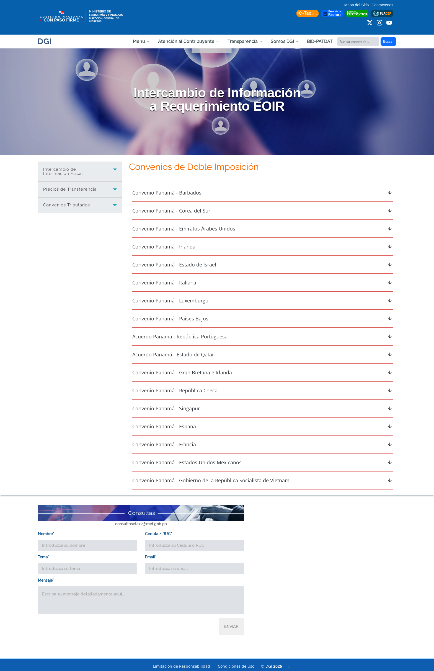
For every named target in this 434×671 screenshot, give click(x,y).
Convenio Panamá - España (262, 426)
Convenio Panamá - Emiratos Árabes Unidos (262, 228)
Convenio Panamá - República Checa (262, 390)
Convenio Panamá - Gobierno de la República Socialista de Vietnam (262, 480)
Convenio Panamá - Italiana (262, 282)
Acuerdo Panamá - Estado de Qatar (262, 354)
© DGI (275, 666)
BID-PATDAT (320, 41)
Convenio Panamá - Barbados (262, 192)
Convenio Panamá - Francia (262, 444)
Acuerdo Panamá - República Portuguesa (262, 336)
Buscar (388, 41)
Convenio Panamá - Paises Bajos (262, 318)
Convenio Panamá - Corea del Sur (262, 210)
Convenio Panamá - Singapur (262, 408)
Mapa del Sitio (356, 5)
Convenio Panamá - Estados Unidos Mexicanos (262, 462)
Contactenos (382, 5)
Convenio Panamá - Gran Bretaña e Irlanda (262, 372)
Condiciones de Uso (236, 666)
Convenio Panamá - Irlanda (262, 246)
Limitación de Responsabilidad (181, 666)
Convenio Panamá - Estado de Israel (262, 264)
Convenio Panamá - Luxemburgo (262, 300)
